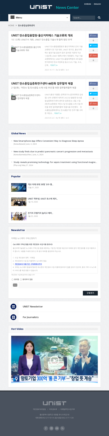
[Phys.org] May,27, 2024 (23, 165)
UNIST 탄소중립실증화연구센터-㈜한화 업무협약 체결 (42, 83)
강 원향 (61, 70)
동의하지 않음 (28, 279)
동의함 (16, 279)
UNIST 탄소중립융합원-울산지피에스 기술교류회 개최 (42, 35)
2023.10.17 (49, 70)
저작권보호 (53, 409)
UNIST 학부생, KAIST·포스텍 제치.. (43, 199)
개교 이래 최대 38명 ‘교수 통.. (40, 184)
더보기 (53, 65)
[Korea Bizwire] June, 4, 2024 (25, 144)
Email (15, 285)
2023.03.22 (49, 118)
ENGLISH (97, 4)
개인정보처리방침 (39, 409)
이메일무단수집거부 (67, 409)
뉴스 (67, 70)
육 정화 (61, 118)
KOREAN (87, 4)
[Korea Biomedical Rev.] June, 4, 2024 (28, 155)
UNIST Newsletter (33, 306)
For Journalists (31, 317)
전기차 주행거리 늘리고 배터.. (40, 213)
